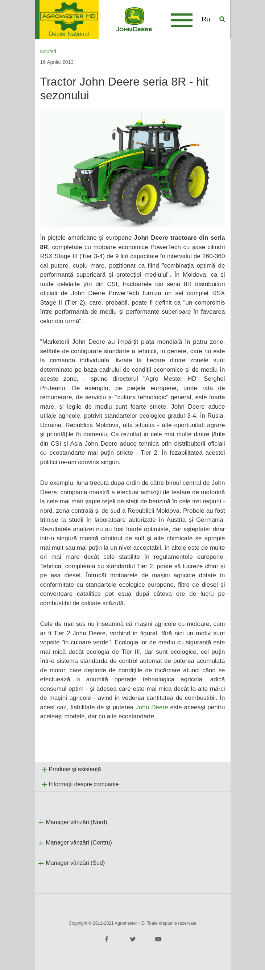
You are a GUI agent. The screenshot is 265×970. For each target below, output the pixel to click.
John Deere (152, 707)
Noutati (48, 51)
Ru (206, 19)
